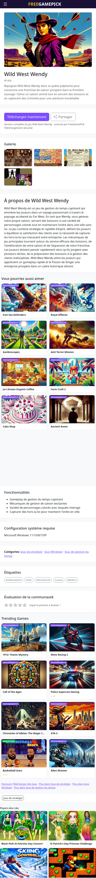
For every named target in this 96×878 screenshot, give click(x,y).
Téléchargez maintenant (26, 136)
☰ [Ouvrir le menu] (5, 4)
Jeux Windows (54, 624)
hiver (29, 652)
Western (72, 652)
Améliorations (13, 652)
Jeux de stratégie (31, 624)
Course (59, 652)
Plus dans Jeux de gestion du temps (35, 859)
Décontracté (43, 652)
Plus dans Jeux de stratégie (54, 856)
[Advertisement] (48, 17)
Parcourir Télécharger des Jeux (19, 856)
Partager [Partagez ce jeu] (63, 136)
